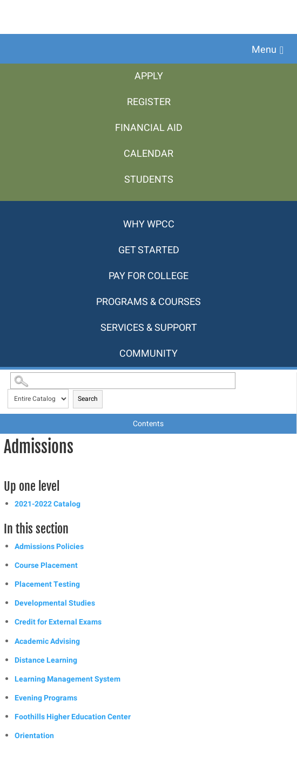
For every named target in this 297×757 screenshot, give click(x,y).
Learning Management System (67, 679)
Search (88, 399)
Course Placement (46, 565)
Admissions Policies (49, 546)
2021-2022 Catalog (47, 504)
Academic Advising (47, 641)
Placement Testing (47, 584)
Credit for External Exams (58, 622)
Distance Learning (46, 660)
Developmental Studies (55, 603)
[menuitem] (148, 76)
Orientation (34, 735)
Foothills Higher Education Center (73, 717)
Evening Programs (46, 698)
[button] (268, 50)
